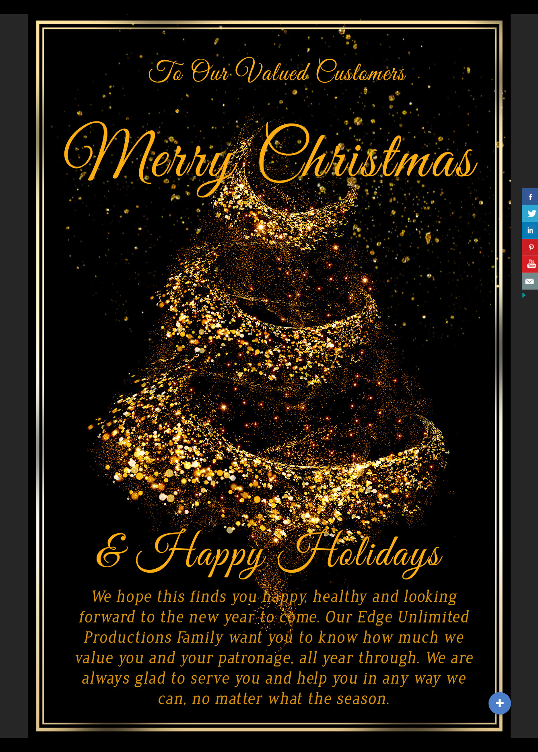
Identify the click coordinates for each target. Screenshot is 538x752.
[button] (500, 703)
